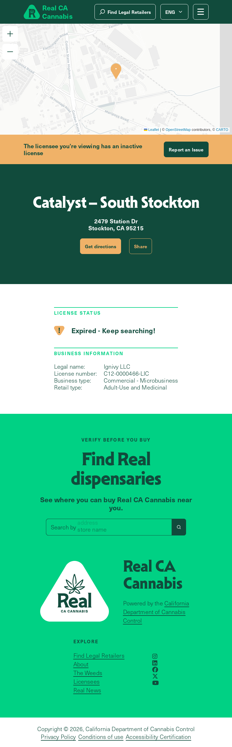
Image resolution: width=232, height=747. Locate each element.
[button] (10, 34)
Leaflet (151, 130)
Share (140, 246)
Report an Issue (186, 149)
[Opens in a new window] (154, 656)
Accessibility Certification (158, 737)
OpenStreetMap (178, 130)
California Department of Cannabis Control (156, 611)
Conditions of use (101, 737)
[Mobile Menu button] (201, 12)
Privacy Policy (58, 737)
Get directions (100, 246)
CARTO (222, 130)
